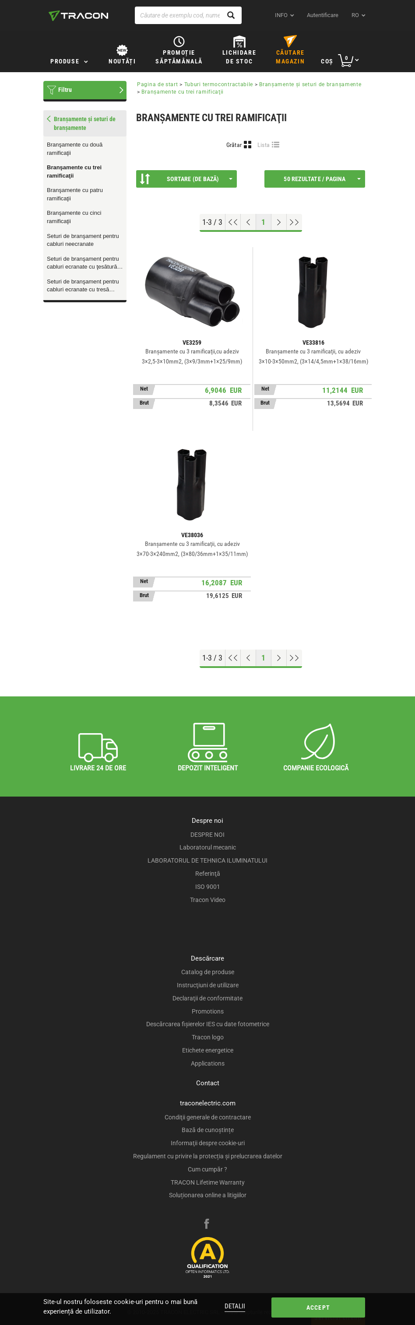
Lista (263, 144)
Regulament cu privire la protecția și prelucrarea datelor (207, 1156)
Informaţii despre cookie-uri (208, 1143)
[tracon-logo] (78, 16)
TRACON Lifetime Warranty (208, 1182)
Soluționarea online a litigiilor (207, 1195)
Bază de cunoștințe (208, 1129)
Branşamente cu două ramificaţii (74, 148)
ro (355, 15)
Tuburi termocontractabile (218, 84)
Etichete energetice (207, 1050)
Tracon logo (208, 1037)
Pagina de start (157, 84)
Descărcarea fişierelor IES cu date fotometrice (207, 1024)
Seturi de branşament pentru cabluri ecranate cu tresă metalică (83, 286)
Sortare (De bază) (186, 179)
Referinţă (207, 873)
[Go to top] (233, 222)
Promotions (208, 1011)
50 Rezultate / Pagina (322, 178)
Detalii (235, 1306)
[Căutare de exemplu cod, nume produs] (188, 15)
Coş (327, 61)
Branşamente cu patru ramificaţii (75, 194)
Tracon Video (207, 899)
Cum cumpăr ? (207, 1169)
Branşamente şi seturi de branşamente (310, 84)
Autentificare (322, 15)
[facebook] (206, 1224)
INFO (281, 15)
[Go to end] (294, 222)
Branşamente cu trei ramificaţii (74, 171)
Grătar (234, 144)
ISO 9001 (207, 886)
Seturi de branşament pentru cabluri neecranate (83, 240)
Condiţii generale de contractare (208, 1117)
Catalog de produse (207, 971)
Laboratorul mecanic (207, 847)
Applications (208, 1063)
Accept (318, 1307)
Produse (64, 61)
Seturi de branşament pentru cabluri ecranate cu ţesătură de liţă (83, 263)
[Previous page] (248, 222)
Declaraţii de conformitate (207, 998)
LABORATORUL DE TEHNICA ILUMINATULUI (207, 860)
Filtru (65, 89)
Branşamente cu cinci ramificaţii (74, 217)
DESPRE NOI (207, 834)
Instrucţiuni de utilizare (208, 985)
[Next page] (279, 222)
